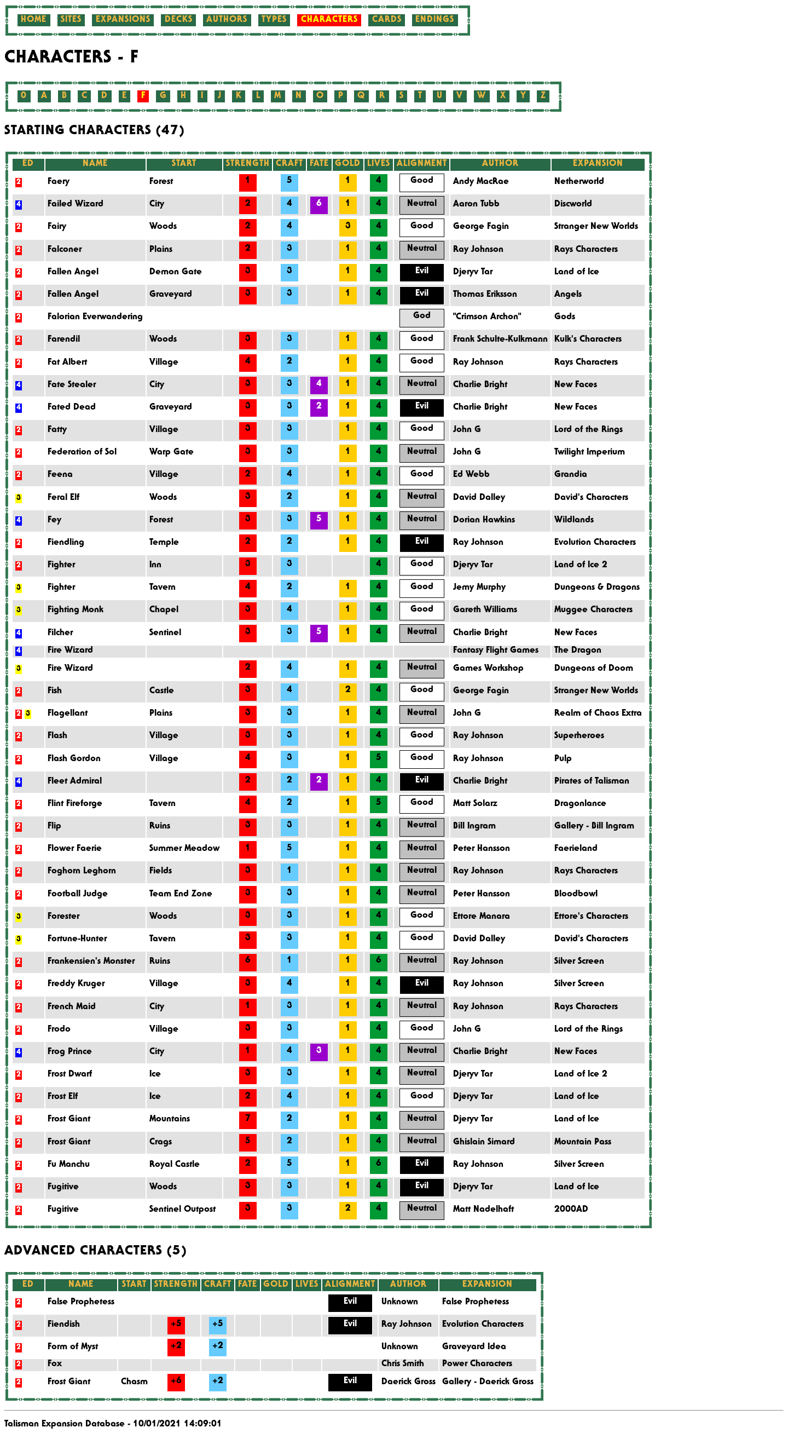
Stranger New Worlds (596, 227)
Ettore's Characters (591, 917)
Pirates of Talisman (591, 782)
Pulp (563, 759)
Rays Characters (586, 250)
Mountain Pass (582, 1142)
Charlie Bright (480, 385)
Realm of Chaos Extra (598, 714)
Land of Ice (576, 272)
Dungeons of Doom (593, 669)
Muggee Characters (593, 610)
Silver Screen (579, 962)
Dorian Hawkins (484, 520)
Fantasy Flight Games (495, 651)
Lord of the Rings (588, 430)
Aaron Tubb (476, 204)
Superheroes (579, 736)
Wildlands (574, 520)
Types (274, 20)
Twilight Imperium (589, 452)
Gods (564, 317)
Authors (226, 20)
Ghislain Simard (484, 1142)
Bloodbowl (576, 894)
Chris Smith (402, 1364)
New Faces (575, 385)
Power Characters (477, 1364)
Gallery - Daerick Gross (488, 1382)
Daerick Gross (408, 1382)
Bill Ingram (474, 826)
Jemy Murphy (479, 588)
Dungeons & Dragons (597, 588)
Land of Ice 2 (580, 565)
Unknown (399, 1302)
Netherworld (579, 182)
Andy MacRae (481, 182)
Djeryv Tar (473, 272)
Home (34, 20)
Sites (71, 20)
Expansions (123, 20)
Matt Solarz (475, 804)
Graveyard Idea (474, 1347)
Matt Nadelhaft (483, 1210)
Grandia (570, 475)
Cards (387, 20)
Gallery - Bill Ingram (594, 826)
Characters (329, 20)
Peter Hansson (481, 849)
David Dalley (479, 498)
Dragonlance (580, 804)
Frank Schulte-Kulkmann (500, 340)
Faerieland (576, 849)
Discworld (573, 204)
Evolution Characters (595, 543)
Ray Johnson (478, 250)
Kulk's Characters (588, 340)
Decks (179, 20)
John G (467, 430)
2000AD (571, 1210)
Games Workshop (488, 669)
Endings (434, 20)
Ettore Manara (481, 917)
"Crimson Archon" (487, 317)
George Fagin (481, 227)
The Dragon (577, 651)
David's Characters (591, 498)
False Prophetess (475, 1302)
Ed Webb (471, 475)
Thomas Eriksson (485, 295)
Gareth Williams (485, 610)
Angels (568, 295)
